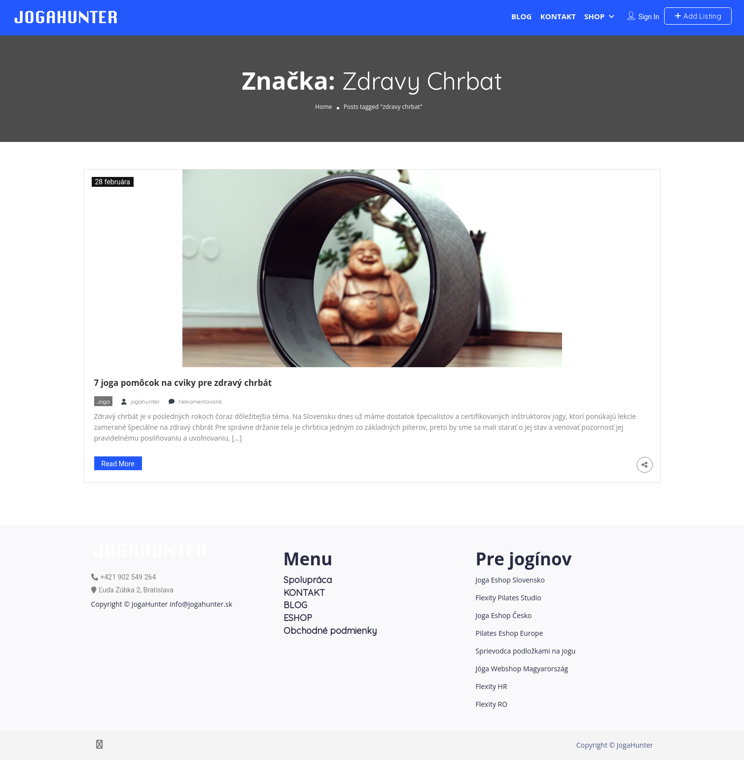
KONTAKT (558, 16)
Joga (103, 401)
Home (323, 107)
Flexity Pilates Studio (508, 597)
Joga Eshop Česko (504, 615)
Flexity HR (491, 686)
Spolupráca (307, 580)
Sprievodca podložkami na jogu (526, 651)
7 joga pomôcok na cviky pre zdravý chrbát (183, 382)
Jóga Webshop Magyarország (522, 668)
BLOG (521, 16)
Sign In (648, 17)
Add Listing (697, 16)
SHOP (594, 16)
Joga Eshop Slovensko (510, 580)
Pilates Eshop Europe (509, 633)
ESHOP (297, 617)
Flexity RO (492, 704)
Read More (118, 464)
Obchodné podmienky (330, 630)
